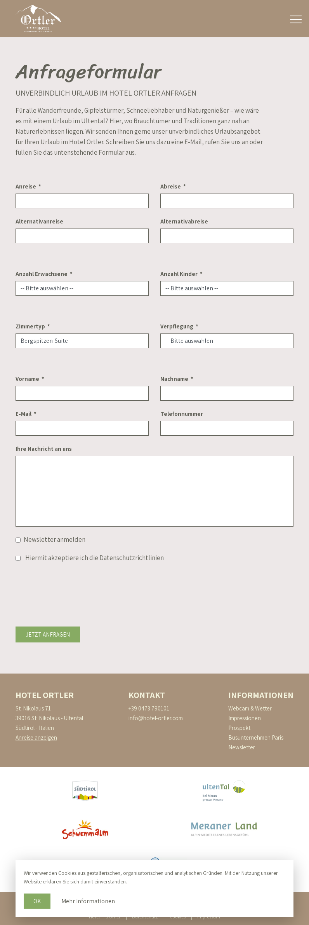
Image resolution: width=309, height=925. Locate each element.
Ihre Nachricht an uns (44, 448)
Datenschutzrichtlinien (131, 557)
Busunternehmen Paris (255, 737)
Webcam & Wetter (250, 708)
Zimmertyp (30, 326)
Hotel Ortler (45, 694)
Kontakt (146, 694)
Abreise (170, 186)
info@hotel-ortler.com (155, 718)
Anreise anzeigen (36, 737)
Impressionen (244, 718)
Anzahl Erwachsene (42, 274)
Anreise (26, 186)
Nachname (174, 378)
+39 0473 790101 (148, 708)
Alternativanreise (39, 221)
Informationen (260, 694)
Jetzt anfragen (48, 634)
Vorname (27, 378)
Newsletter (241, 747)
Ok (37, 901)
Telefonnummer (181, 413)
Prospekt (239, 727)
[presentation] (75, 586)
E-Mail (23, 413)
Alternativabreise (184, 221)
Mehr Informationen (88, 901)
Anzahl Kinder (179, 274)
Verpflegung (176, 326)
